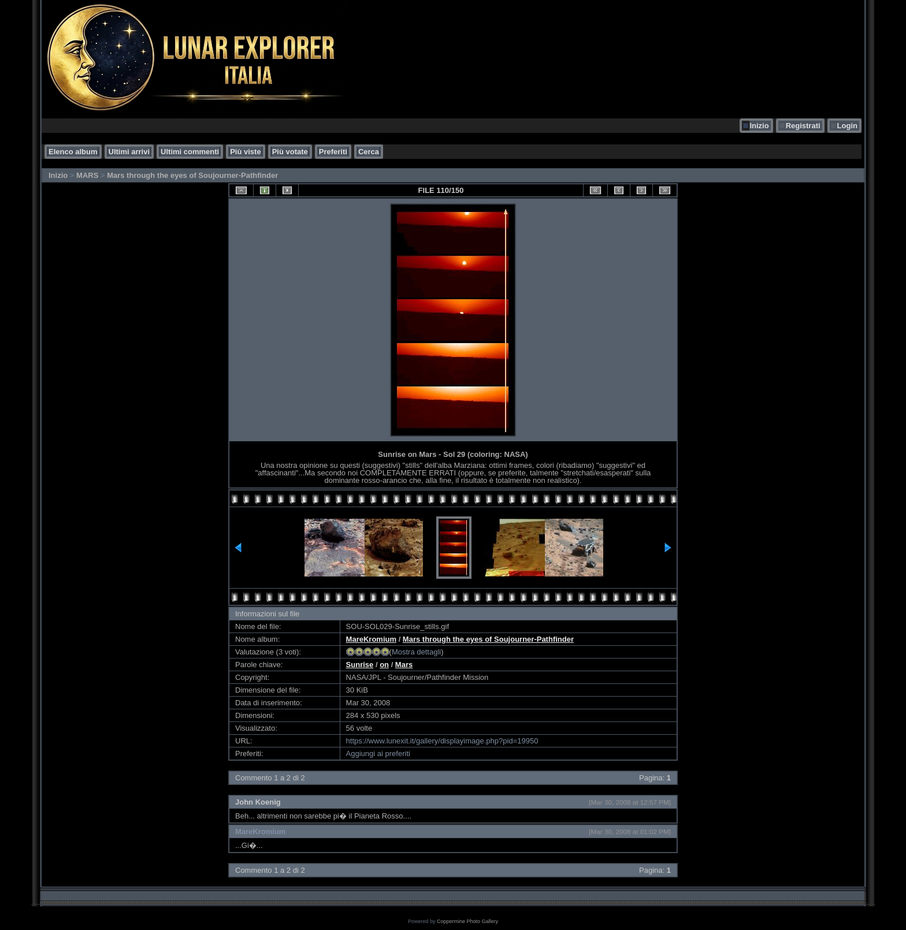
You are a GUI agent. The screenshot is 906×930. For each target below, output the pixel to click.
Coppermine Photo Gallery (467, 921)
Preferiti (333, 151)
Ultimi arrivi (129, 151)
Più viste (245, 151)
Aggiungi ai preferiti (378, 753)
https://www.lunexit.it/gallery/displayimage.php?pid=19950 (442, 740)
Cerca (368, 151)
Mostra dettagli (416, 652)
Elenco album (73, 151)
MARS (87, 175)
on (384, 664)
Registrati (803, 125)
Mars (404, 664)
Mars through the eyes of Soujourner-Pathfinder (192, 175)
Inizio (758, 125)
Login (847, 125)
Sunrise (360, 664)
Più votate (290, 151)
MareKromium (371, 639)
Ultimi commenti (190, 151)
